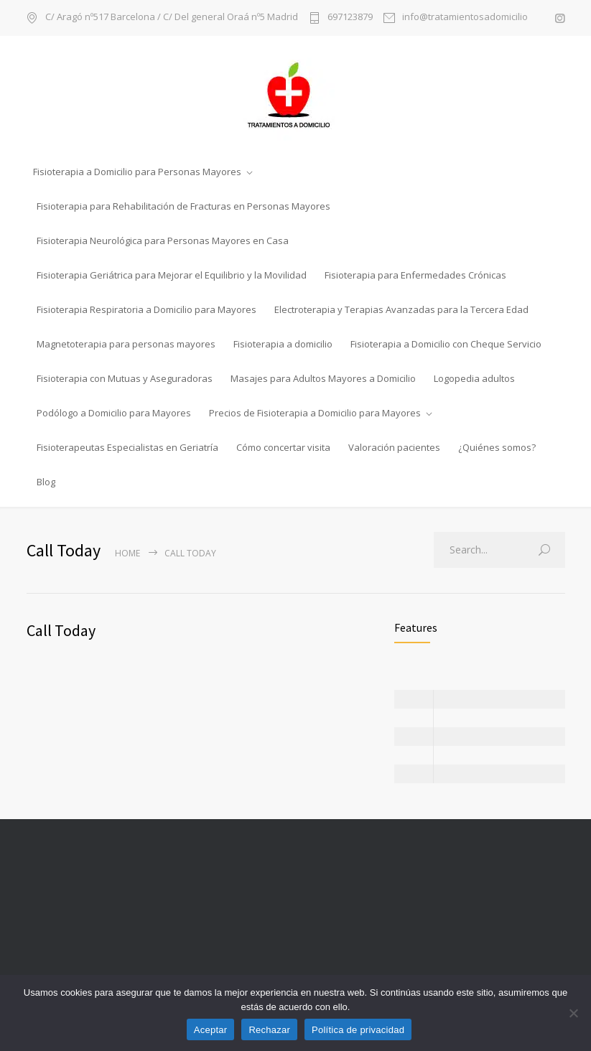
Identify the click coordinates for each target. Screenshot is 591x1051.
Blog (46, 481)
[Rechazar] (573, 1013)
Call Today (61, 630)
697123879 (350, 17)
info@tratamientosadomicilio (465, 17)
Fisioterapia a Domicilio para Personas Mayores (137, 171)
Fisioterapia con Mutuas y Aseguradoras (125, 378)
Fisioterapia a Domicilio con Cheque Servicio (445, 343)
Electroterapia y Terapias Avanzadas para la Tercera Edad (401, 309)
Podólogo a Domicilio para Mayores (114, 412)
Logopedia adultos (474, 378)
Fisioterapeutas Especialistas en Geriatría (127, 447)
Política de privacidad (358, 1029)
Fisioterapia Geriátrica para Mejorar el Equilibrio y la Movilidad (172, 274)
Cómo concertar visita (283, 447)
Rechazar (269, 1029)
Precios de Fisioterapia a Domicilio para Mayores (315, 412)
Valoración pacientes (394, 447)
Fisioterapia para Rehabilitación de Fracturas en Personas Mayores (183, 206)
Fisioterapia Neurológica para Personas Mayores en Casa (163, 240)
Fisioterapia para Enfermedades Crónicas (415, 274)
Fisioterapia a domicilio (282, 343)
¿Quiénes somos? (497, 447)
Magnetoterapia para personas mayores (126, 343)
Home (127, 553)
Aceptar (211, 1029)
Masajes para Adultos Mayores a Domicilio (323, 378)
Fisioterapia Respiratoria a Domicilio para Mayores (146, 309)
